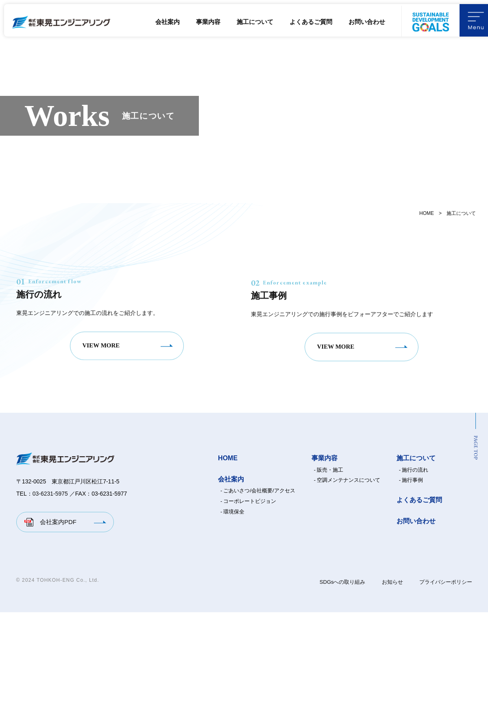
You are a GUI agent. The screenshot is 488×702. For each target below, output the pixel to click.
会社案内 (167, 21)
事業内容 (208, 21)
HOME (426, 213)
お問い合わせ (367, 21)
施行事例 (412, 570)
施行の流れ (415, 560)
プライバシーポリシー (445, 672)
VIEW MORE (101, 441)
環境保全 (233, 601)
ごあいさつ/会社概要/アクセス (259, 580)
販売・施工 (330, 560)
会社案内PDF (58, 611)
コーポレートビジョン (249, 591)
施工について (255, 21)
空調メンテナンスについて (348, 570)
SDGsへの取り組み (343, 672)
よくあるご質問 (311, 21)
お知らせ (392, 672)
